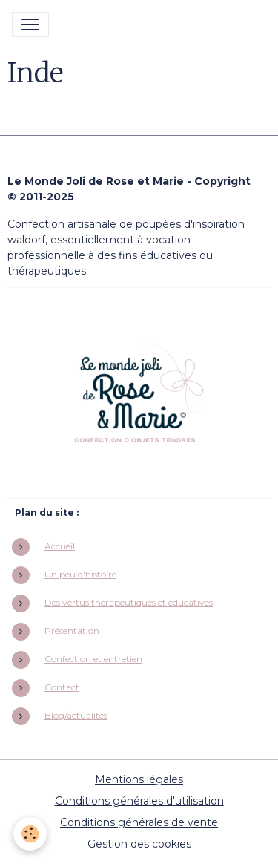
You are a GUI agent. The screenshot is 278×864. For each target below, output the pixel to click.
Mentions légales (139, 779)
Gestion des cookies (139, 844)
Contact (61, 687)
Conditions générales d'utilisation (139, 801)
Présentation (71, 630)
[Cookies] (30, 834)
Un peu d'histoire (80, 574)
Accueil (59, 546)
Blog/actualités (75, 715)
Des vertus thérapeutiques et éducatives (128, 602)
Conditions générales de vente (139, 822)
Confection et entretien (93, 658)
